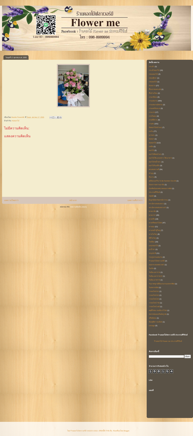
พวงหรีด (152, 219)
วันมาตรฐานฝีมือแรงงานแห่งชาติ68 (161, 284)
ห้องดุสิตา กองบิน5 (155, 322)
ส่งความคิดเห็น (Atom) (78, 207)
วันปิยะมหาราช (154, 272)
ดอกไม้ (151, 150)
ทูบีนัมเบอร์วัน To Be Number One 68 (162, 181)
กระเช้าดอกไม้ (154, 70)
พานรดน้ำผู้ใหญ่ (154, 230)
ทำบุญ (151, 173)
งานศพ (151, 124)
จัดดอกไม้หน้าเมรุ (155, 127)
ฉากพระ (152, 135)
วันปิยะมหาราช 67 (155, 276)
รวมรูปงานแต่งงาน (155, 257)
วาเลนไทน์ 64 (154, 299)
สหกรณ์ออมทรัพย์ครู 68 (157, 314)
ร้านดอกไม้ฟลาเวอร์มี (157, 261)
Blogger (126, 431)
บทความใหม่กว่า (11, 200)
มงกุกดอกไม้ (153, 246)
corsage (152, 326)
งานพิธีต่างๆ (153, 120)
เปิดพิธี (151, 196)
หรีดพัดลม (152, 318)
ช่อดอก (151, 139)
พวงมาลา (152, 215)
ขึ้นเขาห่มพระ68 (155, 89)
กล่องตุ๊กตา (153, 78)
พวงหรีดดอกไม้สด (155, 223)
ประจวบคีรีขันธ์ (154, 192)
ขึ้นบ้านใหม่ (153, 93)
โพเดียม (152, 242)
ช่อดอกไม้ (15, 121)
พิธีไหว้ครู (152, 238)
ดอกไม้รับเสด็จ (154, 165)
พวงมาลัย (152, 211)
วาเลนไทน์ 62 (154, 295)
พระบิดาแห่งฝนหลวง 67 (157, 207)
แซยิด (151, 146)
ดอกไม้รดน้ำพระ (155, 162)
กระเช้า (151, 66)
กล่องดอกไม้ (153, 74)
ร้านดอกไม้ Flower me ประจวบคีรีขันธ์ (168, 341)
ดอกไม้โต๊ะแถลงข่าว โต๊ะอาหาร (160, 158)
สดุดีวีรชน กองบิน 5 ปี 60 (158, 310)
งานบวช (152, 112)
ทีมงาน (151, 177)
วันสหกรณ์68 (153, 287)
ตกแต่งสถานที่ (154, 169)
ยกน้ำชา (152, 249)
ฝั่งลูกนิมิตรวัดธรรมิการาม (158, 200)
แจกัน (151, 131)
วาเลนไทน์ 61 (154, 291)
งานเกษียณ (153, 97)
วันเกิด (151, 268)
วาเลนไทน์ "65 (154, 303)
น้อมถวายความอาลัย (156, 185)
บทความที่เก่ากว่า (135, 200)
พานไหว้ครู (153, 234)
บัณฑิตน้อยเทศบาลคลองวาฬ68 (160, 188)
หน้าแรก (73, 200)
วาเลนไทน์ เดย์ (154, 306)
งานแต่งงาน (153, 101)
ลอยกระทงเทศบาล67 (156, 265)
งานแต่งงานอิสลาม (156, 105)
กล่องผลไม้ (153, 82)
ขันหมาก (152, 86)
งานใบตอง (152, 116)
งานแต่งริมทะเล (154, 108)
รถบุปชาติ (152, 253)
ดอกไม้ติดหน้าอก (155, 154)
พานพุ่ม (151, 227)
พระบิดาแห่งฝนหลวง (156, 204)
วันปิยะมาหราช (154, 280)
